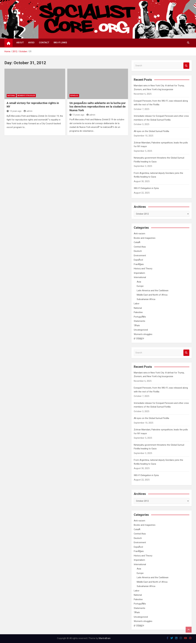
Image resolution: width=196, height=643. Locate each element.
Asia (139, 281)
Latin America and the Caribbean (152, 290)
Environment (140, 255)
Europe (140, 286)
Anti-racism (139, 233)
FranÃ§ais (139, 264)
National (11, 96)
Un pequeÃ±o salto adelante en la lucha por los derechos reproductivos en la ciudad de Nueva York (97, 106)
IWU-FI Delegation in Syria (146, 188)
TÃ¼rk (137, 325)
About (20, 42)
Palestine (138, 312)
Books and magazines (144, 238)
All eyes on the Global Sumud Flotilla (151, 131)
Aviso (31, 42)
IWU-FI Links (60, 42)
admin (28, 111)
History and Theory (143, 268)
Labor (136, 303)
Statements (139, 321)
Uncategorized (141, 329)
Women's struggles (26, 96)
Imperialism (139, 273)
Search (186, 65)
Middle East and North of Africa (152, 294)
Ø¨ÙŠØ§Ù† (139, 338)
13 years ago (14, 111)
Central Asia (140, 246)
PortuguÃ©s (140, 316)
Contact (44, 42)
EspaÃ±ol (74, 96)
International (140, 277)
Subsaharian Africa (146, 299)
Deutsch (138, 251)
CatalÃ (137, 242)
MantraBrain (105, 638)
